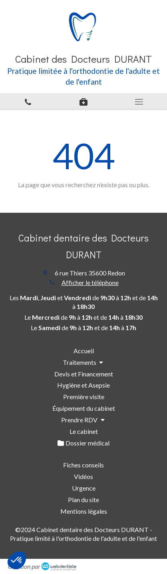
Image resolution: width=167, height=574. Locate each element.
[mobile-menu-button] (139, 102)
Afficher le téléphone (90, 282)
